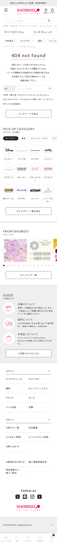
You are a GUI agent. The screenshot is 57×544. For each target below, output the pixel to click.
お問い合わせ (12, 446)
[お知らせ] (46, 10)
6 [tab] (23, 265)
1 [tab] (4, 265)
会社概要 (33, 427)
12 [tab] (45, 265)
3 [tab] (11, 265)
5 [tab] (19, 265)
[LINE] (25, 497)
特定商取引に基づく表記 (13, 471)
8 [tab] (30, 265)
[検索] (17, 538)
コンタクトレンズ (42, 32)
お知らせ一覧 (12, 427)
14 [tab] (53, 265)
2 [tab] (7, 265)
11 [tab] (42, 265)
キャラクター (25, 40)
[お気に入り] (28, 538)
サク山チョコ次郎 (29, 99)
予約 (6, 26)
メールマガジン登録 (39, 436)
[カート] (51, 538)
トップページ (8, 46)
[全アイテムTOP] (5, 538)
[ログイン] (52, 10)
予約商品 (9, 40)
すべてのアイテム (14, 32)
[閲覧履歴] (40, 538)
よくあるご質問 (13, 436)
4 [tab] (15, 265)
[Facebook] (39, 497)
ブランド (10, 397)
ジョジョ (34, 26)
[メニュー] (6, 11)
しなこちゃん (46, 26)
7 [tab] (26, 265)
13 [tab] (49, 265)
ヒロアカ (24, 26)
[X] (18, 497)
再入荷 (14, 26)
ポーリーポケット (46, 99)
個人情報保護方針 (38, 461)
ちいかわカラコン (11, 99)
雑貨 (40, 40)
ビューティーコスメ (38, 388)
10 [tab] (38, 265)
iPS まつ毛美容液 (12, 103)
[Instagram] (32, 497)
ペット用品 (11, 407)
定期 (31, 407)
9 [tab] (34, 265)
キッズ (32, 397)
